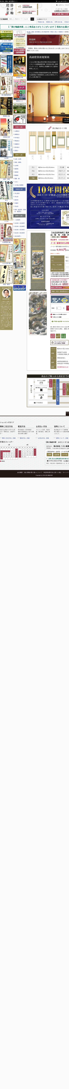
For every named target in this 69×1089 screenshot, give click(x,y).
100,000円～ (18, 236)
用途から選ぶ (53, 32)
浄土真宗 (17, 193)
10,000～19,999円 (20, 223)
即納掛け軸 (41, 22)
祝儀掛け (17, 144)
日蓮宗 (16, 203)
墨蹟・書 (17, 178)
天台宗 (16, 206)
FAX (49, 454)
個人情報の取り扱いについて (33, 472)
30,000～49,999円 (20, 229)
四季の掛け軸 (58, 22)
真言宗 (16, 200)
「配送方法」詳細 (24, 438)
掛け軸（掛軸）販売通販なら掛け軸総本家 (38, 32)
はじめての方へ (63, 1)
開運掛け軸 (49, 22)
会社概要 (20, 472)
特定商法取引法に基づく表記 (52, 472)
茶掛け (16, 150)
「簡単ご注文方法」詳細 (8, 438)
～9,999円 (17, 220)
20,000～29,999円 (20, 226)
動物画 (16, 175)
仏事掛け (17, 131)
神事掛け (17, 134)
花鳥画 (16, 172)
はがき (57, 454)
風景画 (16, 169)
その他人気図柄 (19, 185)
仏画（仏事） (18, 159)
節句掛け (17, 147)
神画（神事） (18, 162)
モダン (16, 182)
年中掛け (17, 137)
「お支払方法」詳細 (43, 438)
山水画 (16, 165)
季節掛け (17, 141)
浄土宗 (16, 196)
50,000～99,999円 (20, 233)
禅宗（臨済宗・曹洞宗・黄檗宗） (20, 210)
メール (65, 454)
